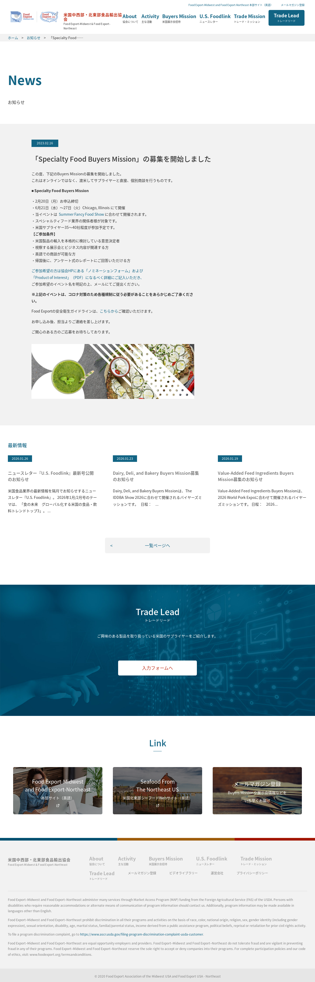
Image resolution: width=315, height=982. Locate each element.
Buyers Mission (179, 19)
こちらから (109, 311)
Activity (150, 19)
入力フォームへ (157, 667)
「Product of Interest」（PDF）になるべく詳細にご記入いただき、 (88, 277)
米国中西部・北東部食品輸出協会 (39, 862)
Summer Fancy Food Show (82, 214)
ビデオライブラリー (183, 873)
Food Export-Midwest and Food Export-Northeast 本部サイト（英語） (230, 5)
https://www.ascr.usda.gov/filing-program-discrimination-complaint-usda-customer (141, 934)
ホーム (66, 19)
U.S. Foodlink (215, 19)
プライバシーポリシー (252, 873)
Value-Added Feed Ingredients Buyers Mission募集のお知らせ (256, 476)
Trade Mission (249, 19)
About (130, 19)
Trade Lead (286, 17)
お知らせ (33, 37)
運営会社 (217, 873)
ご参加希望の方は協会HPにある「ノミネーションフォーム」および (87, 270)
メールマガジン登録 (292, 5)
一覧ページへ (157, 545)
